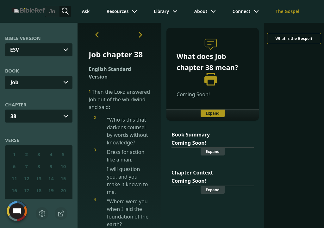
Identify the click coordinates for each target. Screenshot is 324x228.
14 (51, 178)
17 (26, 190)
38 (13, 116)
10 (63, 166)
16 (14, 190)
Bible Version (23, 38)
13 (38, 178)
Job (14, 82)
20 (63, 190)
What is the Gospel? (293, 38)
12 (26, 178)
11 (14, 178)
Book (12, 70)
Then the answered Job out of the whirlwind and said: (119, 99)
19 (51, 190)
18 (38, 190)
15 (63, 178)
